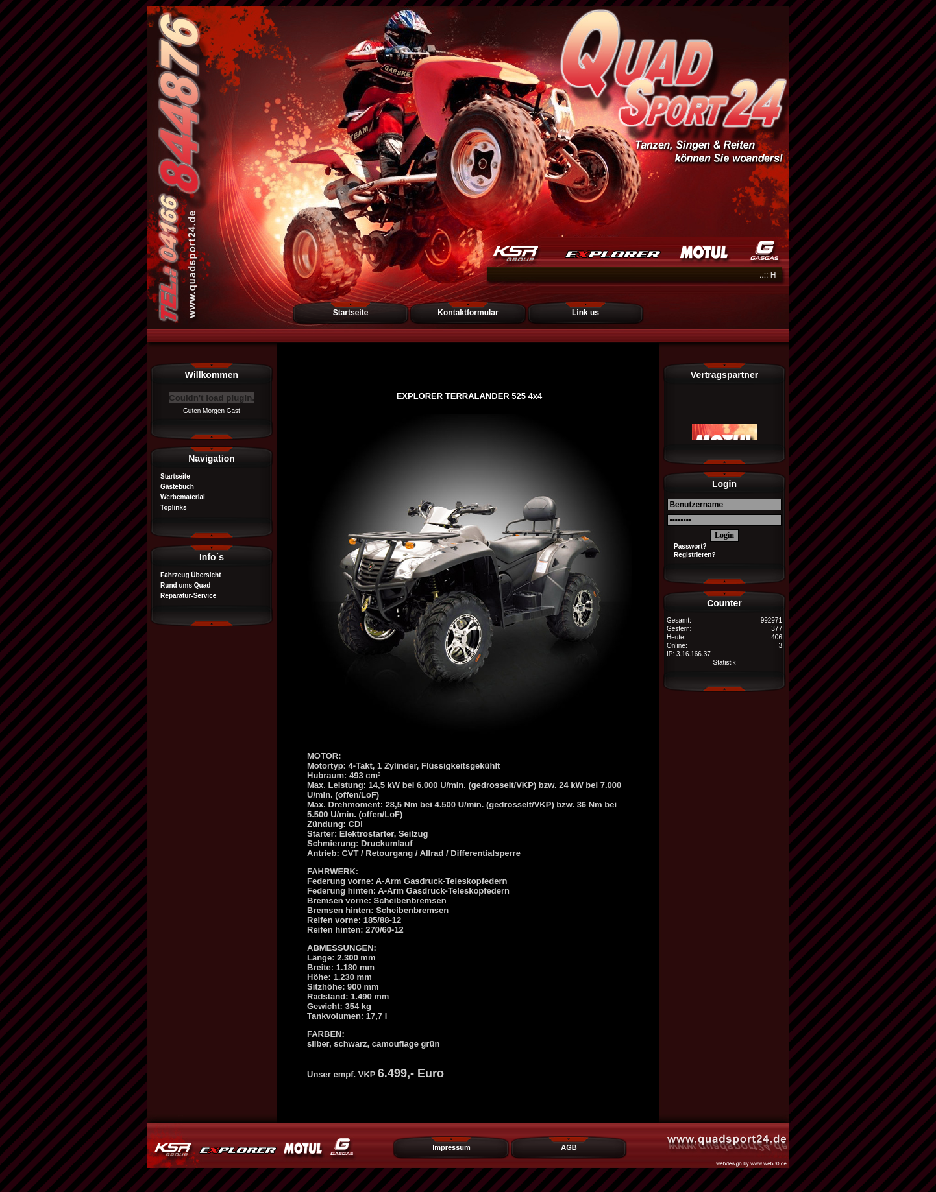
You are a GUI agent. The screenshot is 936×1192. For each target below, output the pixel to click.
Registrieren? (691, 554)
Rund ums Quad (181, 585)
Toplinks (169, 507)
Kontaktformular (467, 312)
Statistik (724, 662)
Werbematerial (179, 497)
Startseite (351, 312)
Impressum (451, 1147)
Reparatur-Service (184, 595)
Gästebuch (173, 486)
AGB (568, 1147)
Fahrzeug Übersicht (187, 574)
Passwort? (687, 546)
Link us (585, 312)
